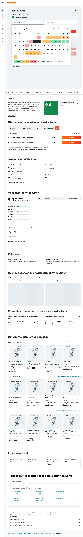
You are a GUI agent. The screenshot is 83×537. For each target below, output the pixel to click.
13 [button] (27, 45)
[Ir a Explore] (3, 18)
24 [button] (15, 53)
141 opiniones (24, 17)
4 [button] (19, 41)
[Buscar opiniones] (53, 198)
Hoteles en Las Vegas (61, 493)
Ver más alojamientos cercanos (72, 342)
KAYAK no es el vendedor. (45, 519)
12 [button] (23, 45)
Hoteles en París (16, 500)
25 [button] (19, 53)
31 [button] (15, 57)
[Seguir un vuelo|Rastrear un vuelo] (3, 22)
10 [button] (15, 45)
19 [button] (23, 49)
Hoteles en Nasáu (60, 498)
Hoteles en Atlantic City (39, 496)
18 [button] (19, 49)
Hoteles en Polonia (38, 533)
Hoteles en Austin (60, 496)
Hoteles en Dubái (16, 498)
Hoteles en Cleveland (17, 491)
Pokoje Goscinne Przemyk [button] (34, 363)
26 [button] (23, 53)
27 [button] (27, 53)
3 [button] (15, 41)
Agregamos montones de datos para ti (45, 522)
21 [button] (31, 49)
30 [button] (39, 53)
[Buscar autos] (3, 14)
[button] (3, 2)
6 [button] (27, 41)
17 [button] (15, 49)
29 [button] (35, 53)
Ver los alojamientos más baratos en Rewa (69, 376)
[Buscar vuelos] (3, 7)
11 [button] (19, 45)
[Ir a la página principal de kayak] (11, 2)
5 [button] (23, 41)
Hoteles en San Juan (17, 493)
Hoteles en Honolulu (61, 491)
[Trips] (3, 33)
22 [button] (35, 49)
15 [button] (35, 45)
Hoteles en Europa (28, 533)
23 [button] (39, 49)
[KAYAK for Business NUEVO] (3, 29)
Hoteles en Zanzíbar (39, 500)
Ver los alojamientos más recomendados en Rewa (67, 410)
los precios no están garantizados (44, 514)
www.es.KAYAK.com (12, 533)
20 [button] (27, 49)
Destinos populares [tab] (16, 481)
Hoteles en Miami (16, 496)
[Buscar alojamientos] (3, 10)
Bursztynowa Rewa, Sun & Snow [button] (15, 362)
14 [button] (31, 45)
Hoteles (20, 533)
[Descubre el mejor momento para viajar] (3, 25)
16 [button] (38, 45)
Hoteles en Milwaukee (39, 493)
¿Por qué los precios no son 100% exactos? (45, 525)
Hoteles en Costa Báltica (50, 533)
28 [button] (31, 53)
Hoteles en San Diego (39, 491)
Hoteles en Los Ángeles (39, 498)
